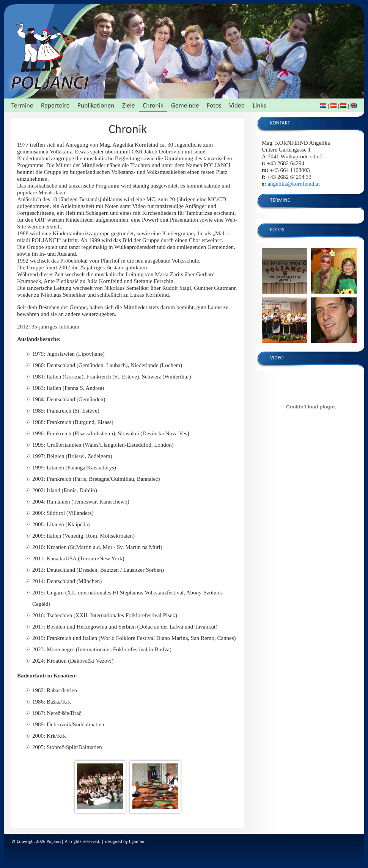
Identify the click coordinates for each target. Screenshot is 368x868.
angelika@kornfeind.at (293, 184)
